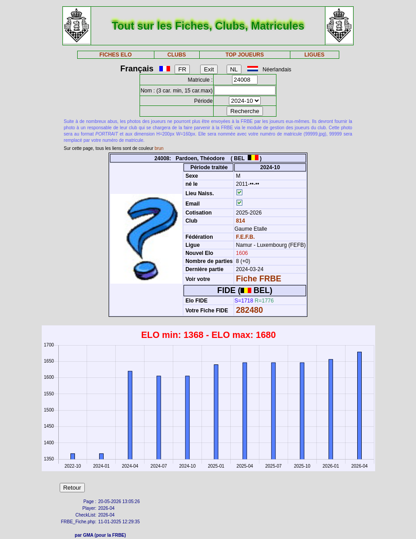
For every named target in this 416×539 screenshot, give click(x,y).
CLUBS (176, 55)
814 (240, 221)
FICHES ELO (116, 55)
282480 (249, 310)
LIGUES (314, 55)
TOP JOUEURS (244, 55)
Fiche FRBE (258, 278)
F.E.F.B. (245, 237)
